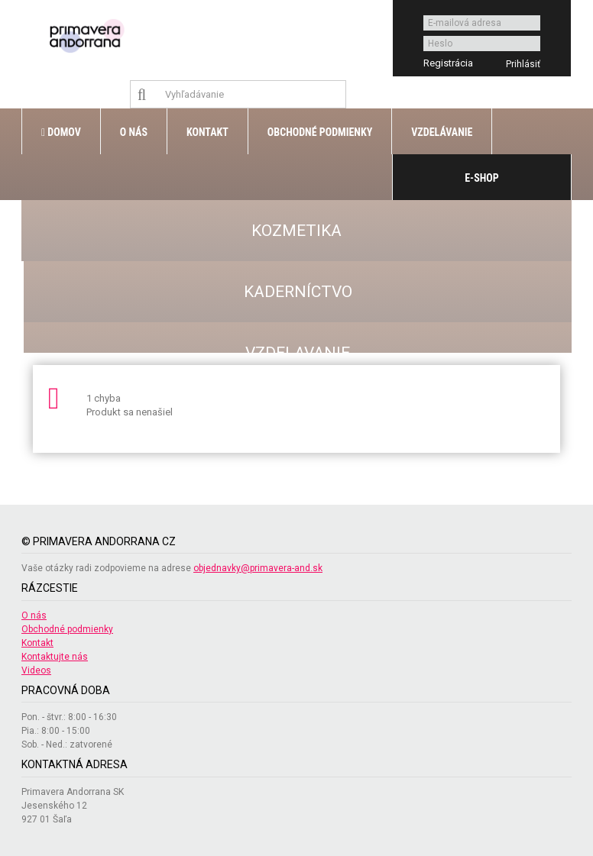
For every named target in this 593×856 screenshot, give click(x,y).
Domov (61, 132)
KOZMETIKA (296, 230)
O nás (133, 132)
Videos (36, 670)
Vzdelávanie (441, 132)
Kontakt (207, 132)
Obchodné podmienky (319, 132)
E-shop (481, 178)
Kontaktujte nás (54, 656)
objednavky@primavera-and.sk (257, 568)
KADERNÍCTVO (298, 292)
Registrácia (448, 63)
